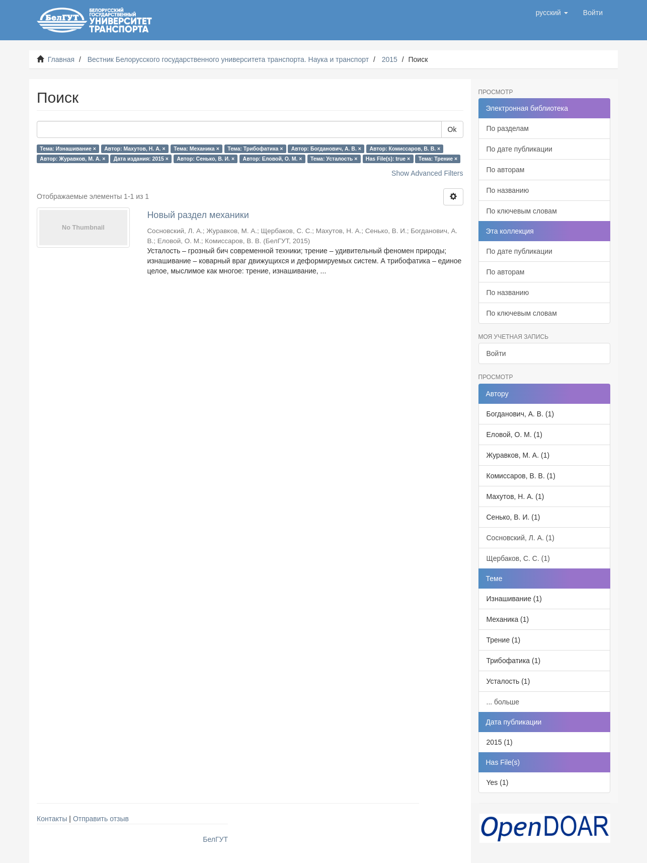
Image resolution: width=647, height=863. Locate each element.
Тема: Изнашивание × (68, 149)
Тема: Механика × (196, 149)
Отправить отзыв (101, 819)
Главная (61, 59)
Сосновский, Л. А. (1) (520, 538)
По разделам (508, 128)
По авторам (506, 170)
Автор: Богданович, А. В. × (326, 149)
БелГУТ (215, 839)
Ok (452, 129)
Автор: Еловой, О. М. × (272, 159)
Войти (496, 353)
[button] (552, 12)
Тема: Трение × (438, 159)
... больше (503, 702)
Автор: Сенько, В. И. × (205, 159)
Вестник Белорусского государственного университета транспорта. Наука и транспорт (228, 59)
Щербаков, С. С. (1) (518, 558)
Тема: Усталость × (333, 159)
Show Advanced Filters (427, 173)
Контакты (52, 819)
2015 (389, 59)
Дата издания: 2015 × (141, 159)
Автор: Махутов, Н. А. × (134, 149)
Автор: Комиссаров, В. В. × (404, 149)
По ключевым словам (522, 211)
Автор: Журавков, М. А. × (72, 159)
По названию (508, 190)
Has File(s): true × (388, 159)
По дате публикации (519, 149)
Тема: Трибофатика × (255, 149)
